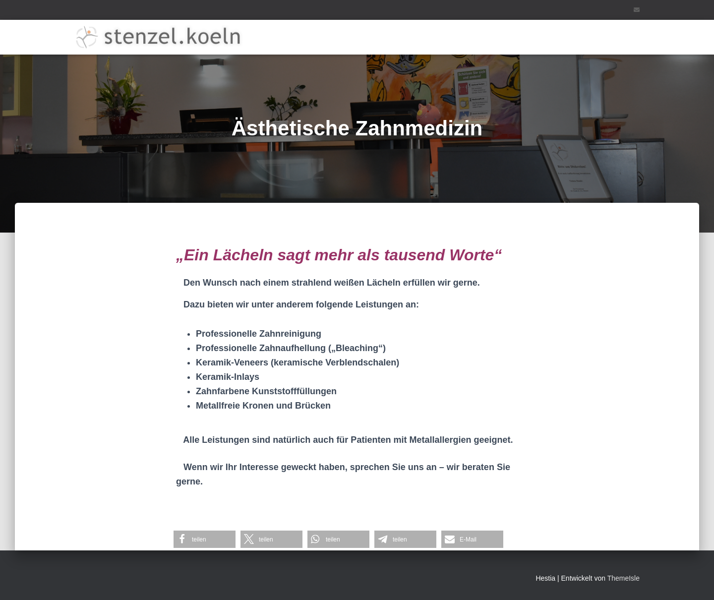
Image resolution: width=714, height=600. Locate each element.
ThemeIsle (623, 578)
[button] (205, 539)
